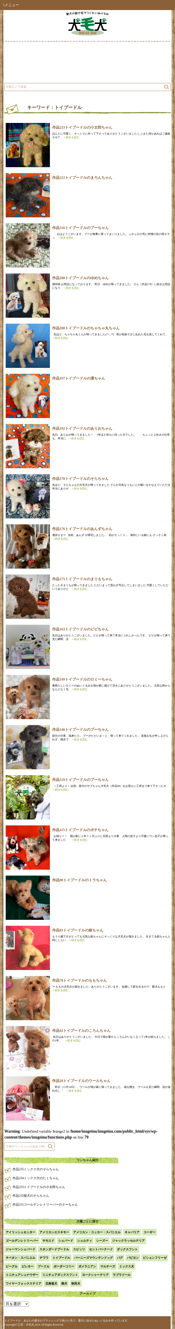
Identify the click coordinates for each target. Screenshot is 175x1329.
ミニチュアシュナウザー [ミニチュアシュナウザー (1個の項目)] (22, 1275)
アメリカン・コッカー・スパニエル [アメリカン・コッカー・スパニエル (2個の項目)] (97, 1232)
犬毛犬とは (20, 53)
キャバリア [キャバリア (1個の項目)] (132, 1232)
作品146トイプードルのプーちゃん (80, 729)
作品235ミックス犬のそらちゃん (36, 1169)
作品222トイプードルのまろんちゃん (82, 177)
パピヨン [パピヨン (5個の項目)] (133, 1257)
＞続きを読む (70, 137)
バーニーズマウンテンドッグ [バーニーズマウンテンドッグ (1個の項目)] (93, 1257)
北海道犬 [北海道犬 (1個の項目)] (51, 1283)
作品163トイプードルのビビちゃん (80, 629)
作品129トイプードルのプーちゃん (80, 780)
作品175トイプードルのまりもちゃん (82, 579)
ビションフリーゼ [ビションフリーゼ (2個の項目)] (155, 1257)
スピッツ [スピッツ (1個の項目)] (79, 1249)
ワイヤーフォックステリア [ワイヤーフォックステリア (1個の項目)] (23, 1283)
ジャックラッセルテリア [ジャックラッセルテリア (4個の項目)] (128, 1240)
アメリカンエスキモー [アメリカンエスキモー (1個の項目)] (54, 1232)
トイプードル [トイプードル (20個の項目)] (61, 1257)
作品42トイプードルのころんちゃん (81, 1031)
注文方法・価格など (107, 64)
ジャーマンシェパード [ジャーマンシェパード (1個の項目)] (20, 1249)
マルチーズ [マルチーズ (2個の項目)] (107, 1266)
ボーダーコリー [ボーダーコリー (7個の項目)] (64, 1266)
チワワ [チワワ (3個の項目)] (43, 1257)
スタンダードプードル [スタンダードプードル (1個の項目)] (54, 1249)
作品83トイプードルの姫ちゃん (77, 930)
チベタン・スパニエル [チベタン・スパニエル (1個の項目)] (20, 1257)
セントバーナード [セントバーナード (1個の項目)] (101, 1249)
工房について (22, 64)
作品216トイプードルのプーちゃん (80, 228)
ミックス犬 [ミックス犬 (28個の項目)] (126, 1266)
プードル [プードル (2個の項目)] (43, 1266)
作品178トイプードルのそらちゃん (80, 479)
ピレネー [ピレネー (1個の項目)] (27, 1266)
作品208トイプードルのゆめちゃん (80, 278)
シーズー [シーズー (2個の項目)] (102, 1240)
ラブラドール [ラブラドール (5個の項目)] (122, 1275)
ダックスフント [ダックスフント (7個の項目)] (127, 1249)
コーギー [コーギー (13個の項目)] (149, 1232)
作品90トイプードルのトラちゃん (79, 880)
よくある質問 (22, 76)
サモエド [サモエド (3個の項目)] (48, 1240)
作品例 (98, 53)
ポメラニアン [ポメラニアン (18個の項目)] (87, 1266)
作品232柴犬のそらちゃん (31, 1195)
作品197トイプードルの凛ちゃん (78, 378)
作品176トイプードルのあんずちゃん (82, 529)
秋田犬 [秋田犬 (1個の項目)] (75, 1283)
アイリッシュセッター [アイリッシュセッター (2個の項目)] (20, 1232)
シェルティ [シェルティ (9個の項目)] (84, 1240)
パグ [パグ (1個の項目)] (120, 1257)
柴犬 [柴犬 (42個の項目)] (64, 1283)
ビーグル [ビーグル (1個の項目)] (12, 1266)
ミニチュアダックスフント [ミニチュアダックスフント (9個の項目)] (60, 1275)
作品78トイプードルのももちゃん (79, 980)
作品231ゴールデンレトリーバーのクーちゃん (45, 1204)
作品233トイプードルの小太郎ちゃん (82, 127)
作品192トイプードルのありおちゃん (82, 428)
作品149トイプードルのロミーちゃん (82, 679)
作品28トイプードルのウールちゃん (81, 1081)
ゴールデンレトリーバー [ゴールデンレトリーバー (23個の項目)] (22, 1240)
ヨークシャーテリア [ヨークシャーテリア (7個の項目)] (95, 1275)
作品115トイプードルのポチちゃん (80, 830)
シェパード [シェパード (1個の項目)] (65, 1240)
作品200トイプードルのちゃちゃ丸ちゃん (86, 328)
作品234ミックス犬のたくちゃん (36, 1178)
